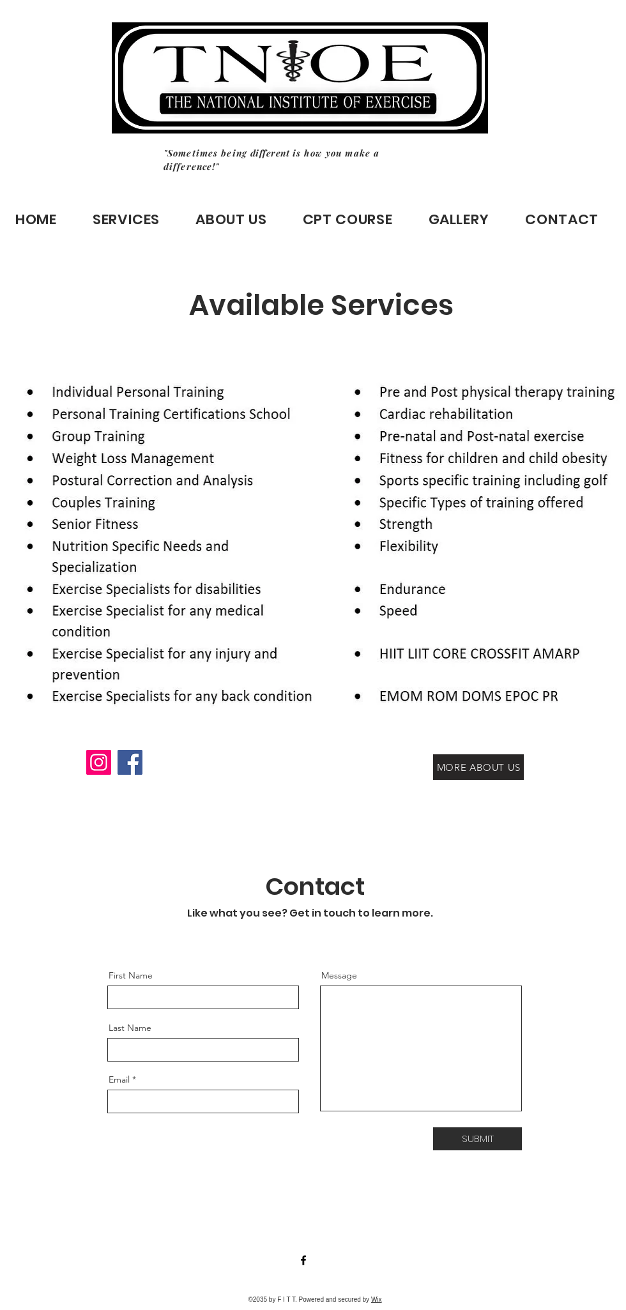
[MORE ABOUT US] (478, 767)
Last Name (130, 1027)
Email (119, 1079)
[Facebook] (130, 762)
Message (339, 975)
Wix (376, 1299)
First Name (131, 975)
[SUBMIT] (477, 1138)
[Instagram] (98, 762)
